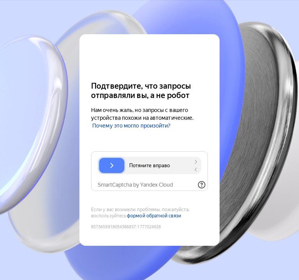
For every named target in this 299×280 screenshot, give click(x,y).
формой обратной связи (154, 216)
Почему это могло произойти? (131, 125)
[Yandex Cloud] (149, 57)
